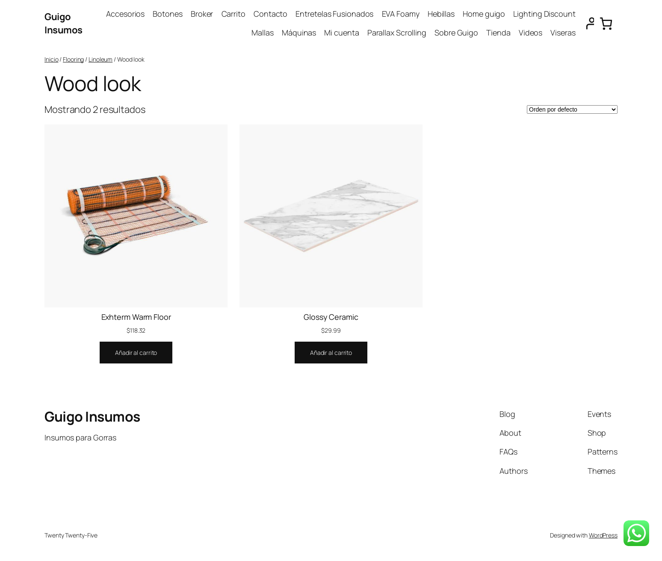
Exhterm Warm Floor (136, 317)
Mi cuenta (341, 32)
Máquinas (299, 32)
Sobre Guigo (456, 32)
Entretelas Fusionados (334, 14)
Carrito (233, 14)
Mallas (262, 32)
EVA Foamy (401, 14)
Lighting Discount (544, 14)
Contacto (270, 14)
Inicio (51, 59)
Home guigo (484, 14)
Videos (530, 32)
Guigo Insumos (63, 23)
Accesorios (125, 14)
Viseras (562, 32)
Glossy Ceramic (331, 317)
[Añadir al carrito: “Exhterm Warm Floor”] (136, 353)
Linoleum (100, 59)
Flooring (73, 59)
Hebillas (441, 14)
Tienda (498, 32)
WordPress (603, 535)
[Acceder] (587, 23)
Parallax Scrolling (396, 32)
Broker (202, 14)
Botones (167, 14)
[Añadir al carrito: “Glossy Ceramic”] (331, 353)
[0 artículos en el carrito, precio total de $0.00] (606, 23)
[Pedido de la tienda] (572, 109)
